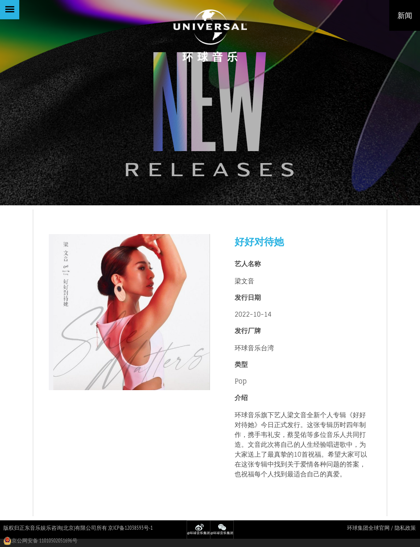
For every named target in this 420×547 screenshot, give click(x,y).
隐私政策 (405, 527)
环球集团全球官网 (368, 527)
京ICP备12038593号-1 (130, 527)
